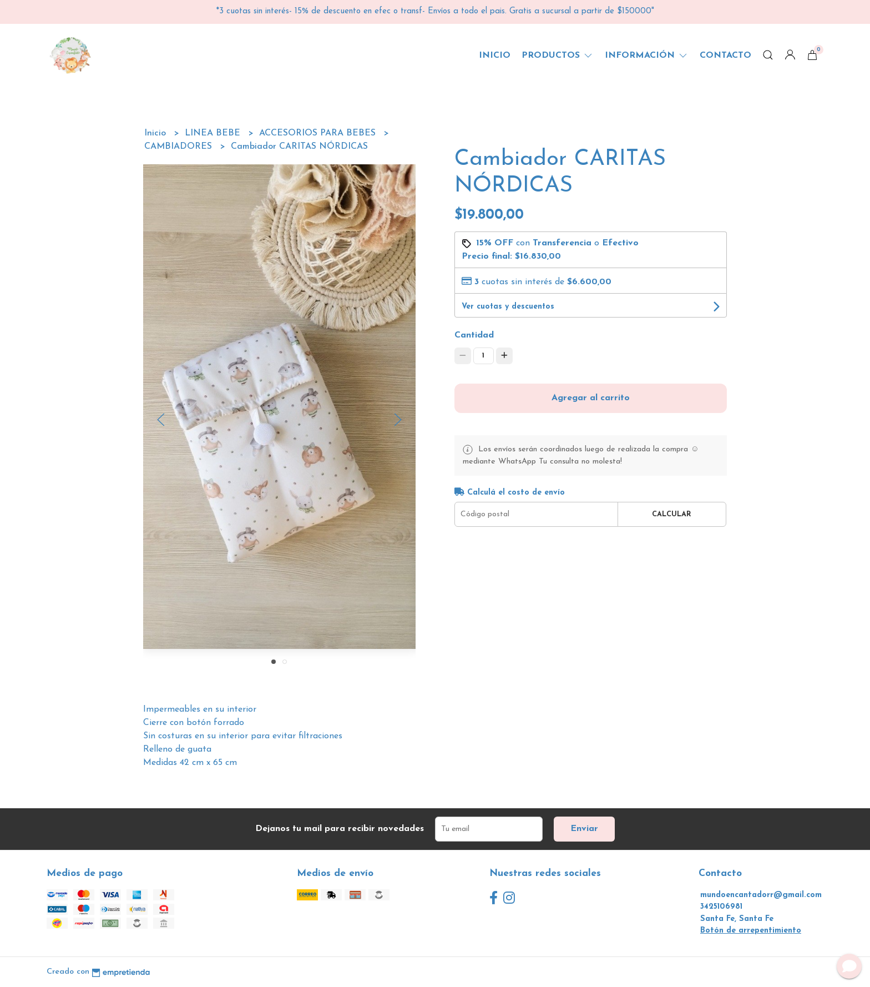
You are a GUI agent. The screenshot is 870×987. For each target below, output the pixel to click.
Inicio (494, 55)
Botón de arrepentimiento (750, 930)
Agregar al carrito (591, 398)
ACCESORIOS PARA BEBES (318, 133)
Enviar (584, 828)
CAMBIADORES (179, 146)
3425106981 (721, 907)
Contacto (725, 55)
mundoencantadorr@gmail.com (761, 895)
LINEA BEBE (214, 133)
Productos (558, 55)
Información (647, 55)
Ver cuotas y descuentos (508, 307)
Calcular (671, 514)
